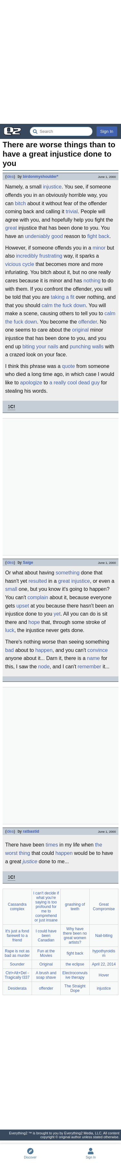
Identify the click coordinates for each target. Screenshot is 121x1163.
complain (37, 597)
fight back (98, 236)
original (80, 330)
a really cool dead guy (74, 382)
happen (43, 650)
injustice (52, 186)
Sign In (106, 131)
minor (99, 248)
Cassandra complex (17, 906)
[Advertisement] (60, 62)
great (11, 228)
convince (97, 650)
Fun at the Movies (46, 953)
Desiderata (17, 988)
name (93, 658)
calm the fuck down (64, 305)
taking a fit (62, 297)
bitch (20, 203)
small (11, 589)
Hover (104, 975)
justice (30, 861)
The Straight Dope (75, 988)
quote (68, 366)
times (51, 844)
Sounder (17, 964)
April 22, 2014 (104, 964)
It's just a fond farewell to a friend (17, 935)
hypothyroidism (103, 953)
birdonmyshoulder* (40, 176)
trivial (72, 211)
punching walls (87, 346)
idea (10, 176)
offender (87, 322)
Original (46, 964)
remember (89, 666)
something (68, 572)
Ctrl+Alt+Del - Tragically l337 (17, 975)
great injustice (74, 581)
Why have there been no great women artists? (75, 936)
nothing (92, 280)
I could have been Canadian (45, 935)
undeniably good (44, 236)
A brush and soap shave (46, 975)
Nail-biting (103, 935)
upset (22, 606)
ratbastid (31, 831)
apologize (31, 382)
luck (9, 630)
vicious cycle (19, 264)
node (44, 666)
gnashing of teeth (75, 906)
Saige (28, 562)
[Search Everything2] (61, 131)
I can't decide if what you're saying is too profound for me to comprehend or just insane (46, 906)
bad (9, 650)
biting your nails (40, 346)
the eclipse (75, 964)
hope (34, 622)
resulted (37, 581)
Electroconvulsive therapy (74, 975)
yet (57, 614)
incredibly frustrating (39, 256)
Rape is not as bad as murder (17, 953)
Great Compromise (104, 906)
